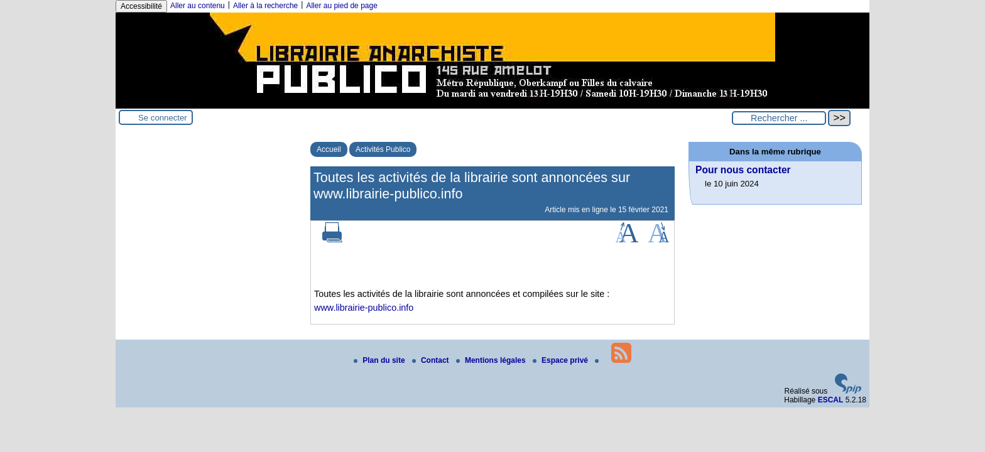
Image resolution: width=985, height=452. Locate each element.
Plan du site (380, 360)
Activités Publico (383, 149)
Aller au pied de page (341, 5)
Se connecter (162, 117)
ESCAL (831, 400)
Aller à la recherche (265, 5)
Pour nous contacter (743, 169)
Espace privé (561, 360)
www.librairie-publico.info (363, 308)
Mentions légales (492, 360)
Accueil (329, 149)
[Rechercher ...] (779, 118)
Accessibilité (141, 6)
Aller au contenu (197, 5)
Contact (431, 360)
